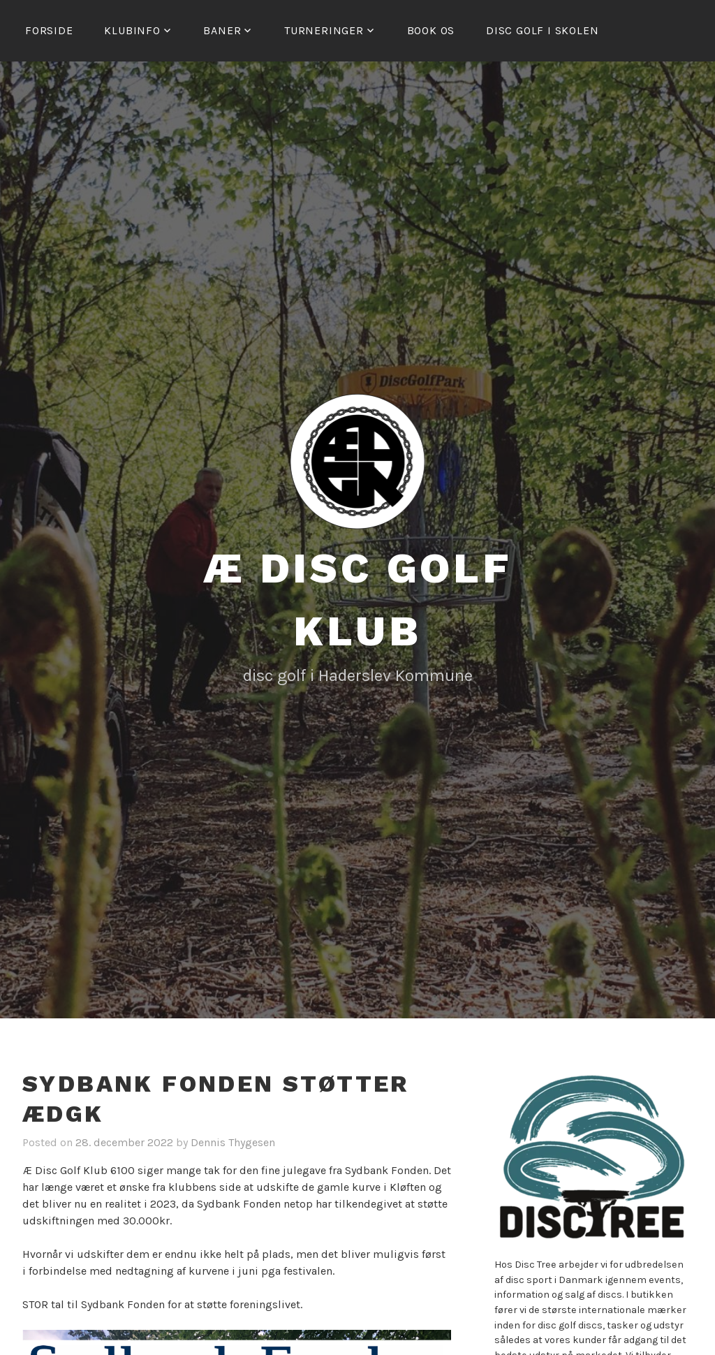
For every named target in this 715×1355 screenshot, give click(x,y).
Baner (222, 30)
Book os (431, 30)
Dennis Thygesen (233, 1142)
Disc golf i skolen (542, 30)
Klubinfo (132, 30)
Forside (49, 30)
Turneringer (324, 30)
